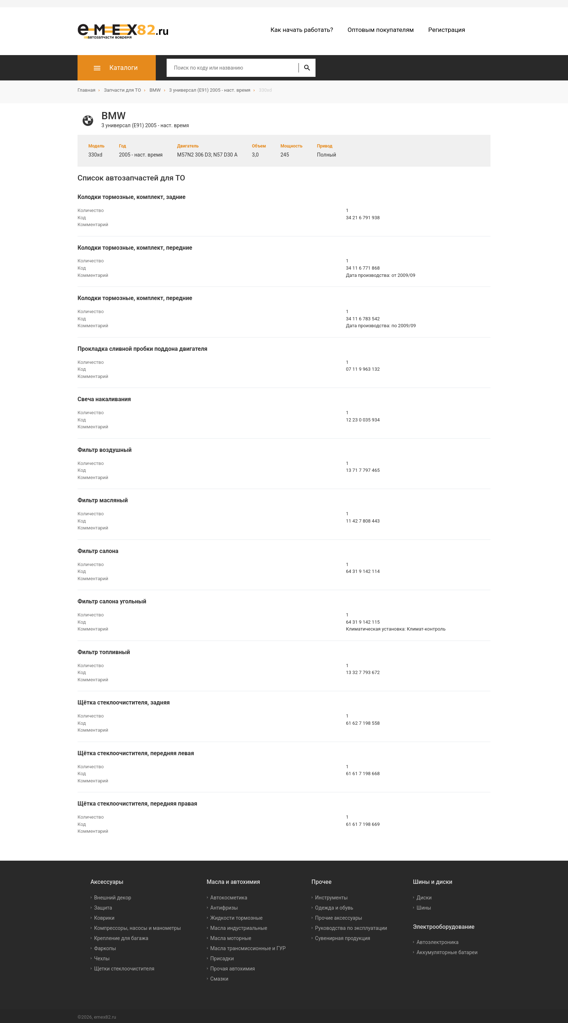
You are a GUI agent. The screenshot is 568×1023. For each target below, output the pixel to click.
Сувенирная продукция (342, 936)
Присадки (222, 956)
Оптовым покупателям (381, 29)
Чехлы (102, 956)
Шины (424, 905)
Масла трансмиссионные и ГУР (248, 946)
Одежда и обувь (334, 905)
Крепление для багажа (121, 936)
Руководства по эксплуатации (351, 925)
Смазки (219, 976)
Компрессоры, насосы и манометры (137, 925)
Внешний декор (112, 895)
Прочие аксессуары (338, 915)
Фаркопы (105, 946)
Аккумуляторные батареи (447, 950)
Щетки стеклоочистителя (124, 966)
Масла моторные (230, 936)
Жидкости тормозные (236, 915)
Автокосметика (228, 895)
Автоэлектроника (438, 940)
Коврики (104, 915)
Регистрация (446, 29)
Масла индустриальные (238, 925)
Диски (424, 895)
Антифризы (224, 905)
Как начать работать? (302, 29)
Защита (103, 905)
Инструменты (331, 895)
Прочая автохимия (232, 966)
